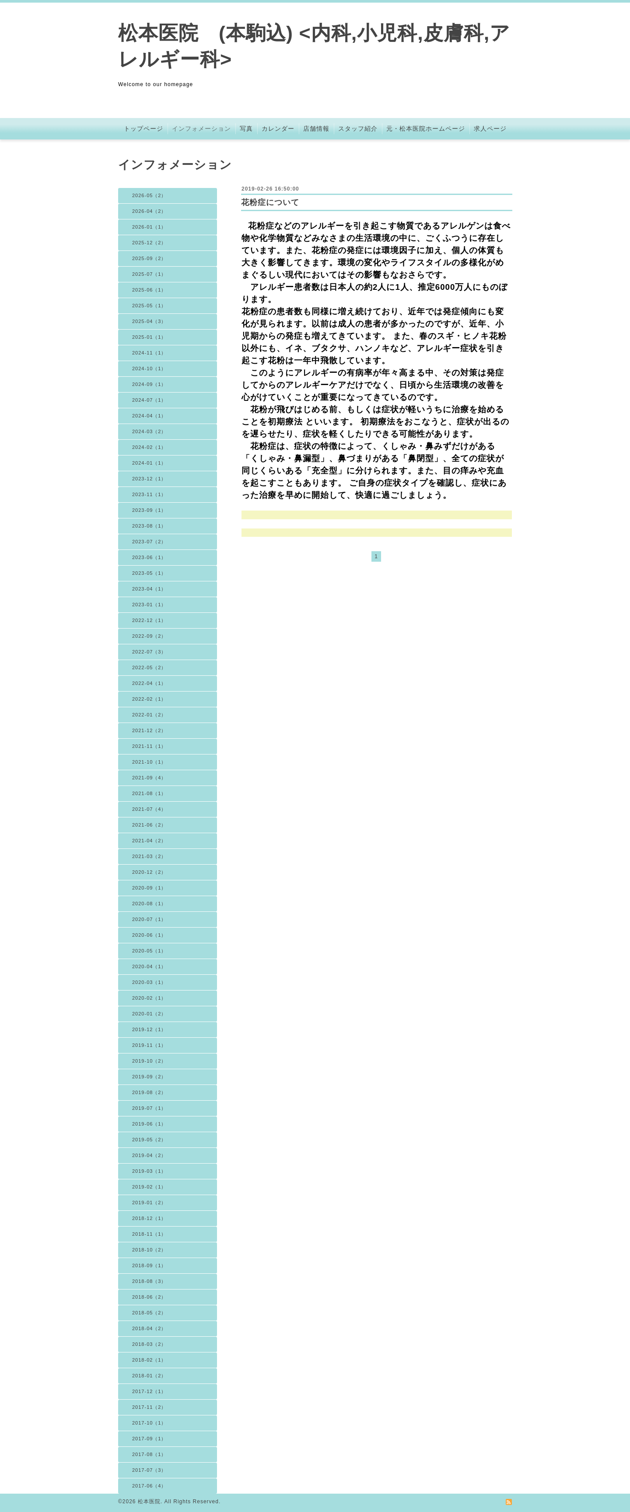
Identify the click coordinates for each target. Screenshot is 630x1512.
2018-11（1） (149, 1234)
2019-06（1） (149, 1123)
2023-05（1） (149, 573)
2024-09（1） (149, 384)
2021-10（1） (149, 762)
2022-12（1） (149, 620)
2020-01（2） (149, 1013)
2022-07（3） (149, 651)
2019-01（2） (149, 1202)
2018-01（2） (149, 1375)
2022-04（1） (149, 683)
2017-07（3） (149, 1470)
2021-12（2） (149, 730)
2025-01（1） (149, 337)
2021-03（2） (149, 856)
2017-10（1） (149, 1422)
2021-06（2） (149, 824)
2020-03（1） (149, 982)
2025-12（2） (149, 242)
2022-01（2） (149, 714)
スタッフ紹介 (358, 128)
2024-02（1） (149, 447)
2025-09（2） (149, 258)
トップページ (143, 128)
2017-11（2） (149, 1407)
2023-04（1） (149, 588)
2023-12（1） (149, 478)
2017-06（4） (149, 1485)
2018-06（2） (149, 1297)
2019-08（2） (149, 1092)
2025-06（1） (149, 289)
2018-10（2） (149, 1249)
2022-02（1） (149, 699)
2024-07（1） (149, 400)
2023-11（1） (149, 494)
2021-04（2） (149, 840)
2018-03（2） (149, 1344)
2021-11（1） (149, 746)
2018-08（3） (149, 1281)
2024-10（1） (149, 368)
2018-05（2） (149, 1312)
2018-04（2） (149, 1328)
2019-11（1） (149, 1045)
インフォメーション (201, 128)
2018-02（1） (149, 1360)
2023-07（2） (149, 541)
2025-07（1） (149, 274)
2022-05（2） (149, 667)
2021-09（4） (149, 777)
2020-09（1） (149, 887)
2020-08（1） (149, 903)
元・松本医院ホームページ (425, 128)
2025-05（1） (149, 305)
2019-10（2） (149, 1061)
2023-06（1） (149, 557)
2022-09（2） (149, 636)
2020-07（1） (149, 919)
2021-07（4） (149, 809)
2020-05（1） (149, 950)
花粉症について (270, 202)
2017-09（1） (149, 1438)
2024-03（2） (149, 431)
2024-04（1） (149, 415)
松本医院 (149, 1501)
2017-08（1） (149, 1454)
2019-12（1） (149, 1029)
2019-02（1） (149, 1186)
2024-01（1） (149, 463)
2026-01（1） (149, 226)
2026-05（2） (149, 195)
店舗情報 (316, 128)
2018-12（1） (149, 1218)
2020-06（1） (149, 935)
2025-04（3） (149, 321)
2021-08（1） (149, 793)
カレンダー (278, 128)
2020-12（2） (149, 872)
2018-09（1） (149, 1265)
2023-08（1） (149, 525)
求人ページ (490, 128)
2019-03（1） (149, 1171)
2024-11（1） (149, 352)
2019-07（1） (149, 1108)
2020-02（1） (149, 998)
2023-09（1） (149, 510)
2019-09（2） (149, 1076)
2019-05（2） (149, 1139)
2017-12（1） (149, 1391)
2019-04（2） (149, 1155)
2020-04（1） (149, 966)
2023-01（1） (149, 604)
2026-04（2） (149, 211)
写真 (246, 128)
